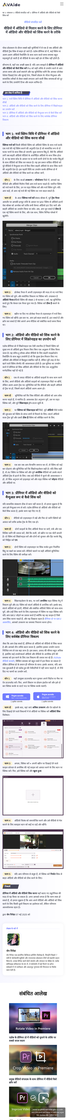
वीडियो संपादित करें (22, 13)
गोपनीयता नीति (44, 1115)
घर (4, 13)
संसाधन (10, 13)
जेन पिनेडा (11, 914)
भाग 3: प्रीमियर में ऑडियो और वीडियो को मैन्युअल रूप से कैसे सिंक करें (32, 113)
